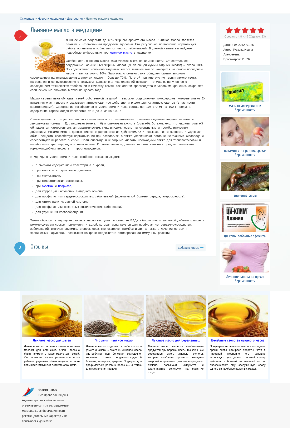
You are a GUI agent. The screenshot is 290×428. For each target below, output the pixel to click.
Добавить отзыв (188, 247)
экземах (47, 186)
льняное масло (121, 52)
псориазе (64, 186)
